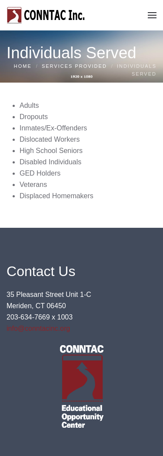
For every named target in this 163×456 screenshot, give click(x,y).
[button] (152, 15)
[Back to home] (47, 15)
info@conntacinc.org (38, 328)
